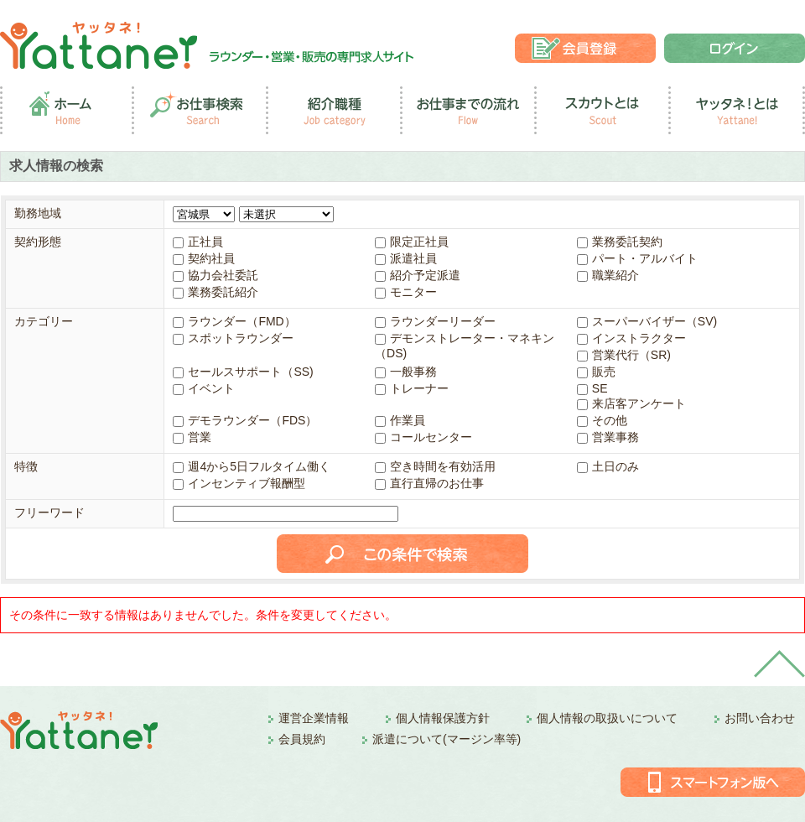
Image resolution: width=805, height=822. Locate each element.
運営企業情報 (313, 718)
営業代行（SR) (624, 355)
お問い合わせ (759, 718)
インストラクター (631, 338)
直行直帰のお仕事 (429, 483)
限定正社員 (412, 241)
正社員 (198, 241)
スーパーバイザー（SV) (647, 321)
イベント (204, 388)
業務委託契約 (619, 241)
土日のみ (608, 466)
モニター (406, 292)
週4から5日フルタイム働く (251, 466)
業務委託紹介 (215, 292)
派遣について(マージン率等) (446, 739)
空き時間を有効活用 (435, 466)
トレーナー (412, 388)
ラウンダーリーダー (435, 321)
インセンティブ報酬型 (239, 483)
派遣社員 (406, 258)
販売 (596, 371)
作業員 (400, 420)
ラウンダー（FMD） (234, 321)
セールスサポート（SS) (243, 371)
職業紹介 (608, 275)
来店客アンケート (631, 403)
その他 (602, 420)
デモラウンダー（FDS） (245, 420)
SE (592, 388)
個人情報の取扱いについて (607, 718)
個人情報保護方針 (443, 718)
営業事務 (608, 437)
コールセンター (423, 437)
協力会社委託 (215, 275)
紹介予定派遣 (417, 275)
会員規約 (301, 739)
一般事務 (406, 371)
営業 (192, 437)
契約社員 (204, 258)
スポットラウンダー (233, 338)
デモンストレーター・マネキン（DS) (464, 345)
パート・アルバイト (637, 258)
